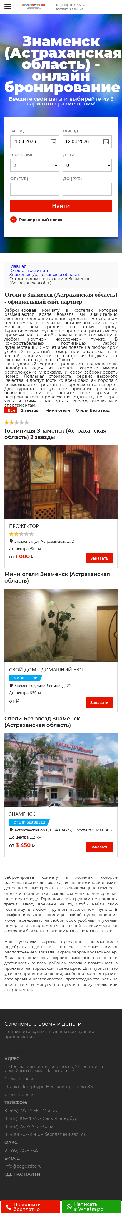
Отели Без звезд (93, 410)
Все (11, 410)
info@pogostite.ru (23, 1166)
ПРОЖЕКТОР (24, 526)
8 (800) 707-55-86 (71, 5)
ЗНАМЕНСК (22, 814)
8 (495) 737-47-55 (21, 1110)
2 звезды (30, 410)
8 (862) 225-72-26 (21, 1126)
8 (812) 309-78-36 (21, 1118)
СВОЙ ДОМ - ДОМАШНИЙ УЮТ (46, 669)
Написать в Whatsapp (84, 1207)
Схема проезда (20, 1079)
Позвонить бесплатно (23, 1207)
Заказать (99, 558)
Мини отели (57, 410)
